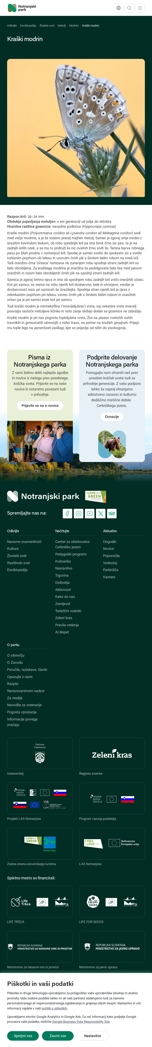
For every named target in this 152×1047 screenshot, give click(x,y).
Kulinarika (63, 562)
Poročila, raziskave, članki (27, 670)
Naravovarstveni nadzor (26, 691)
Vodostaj (110, 563)
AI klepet (62, 632)
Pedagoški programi (70, 554)
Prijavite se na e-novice (40, 406)
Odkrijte (12, 25)
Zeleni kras (63, 618)
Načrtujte (62, 531)
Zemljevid (62, 604)
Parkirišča (110, 570)
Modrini (74, 25)
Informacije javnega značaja (22, 722)
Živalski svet (47, 25)
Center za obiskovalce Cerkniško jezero (72, 544)
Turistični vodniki (68, 611)
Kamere (109, 577)
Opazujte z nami (19, 677)
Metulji (62, 25)
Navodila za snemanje (24, 705)
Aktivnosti (63, 590)
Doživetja (62, 583)
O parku (13, 645)
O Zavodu (15, 663)
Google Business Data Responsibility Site (81, 1022)
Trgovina (62, 576)
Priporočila (111, 556)
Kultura (13, 549)
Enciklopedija (28, 25)
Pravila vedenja (67, 625)
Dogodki (109, 542)
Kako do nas (65, 597)
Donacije (112, 417)
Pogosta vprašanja (22, 712)
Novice (108, 549)
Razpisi (12, 684)
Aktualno (110, 531)
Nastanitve (63, 569)
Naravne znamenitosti (24, 542)
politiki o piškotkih (54, 1008)
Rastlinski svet (18, 563)
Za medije (14, 698)
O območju (15, 656)
